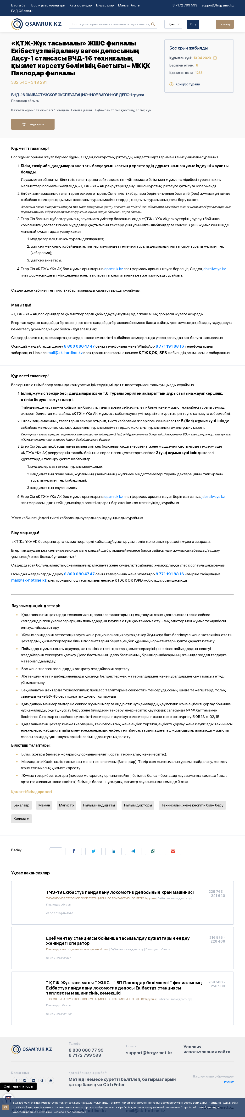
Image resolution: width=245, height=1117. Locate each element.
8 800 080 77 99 (86, 1050)
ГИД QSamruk (22, 11)
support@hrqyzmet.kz (218, 5)
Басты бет (19, 5)
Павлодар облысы (25, 101)
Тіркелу (225, 24)
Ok (6, 1107)
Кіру (193, 24)
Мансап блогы (129, 5)
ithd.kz (228, 1082)
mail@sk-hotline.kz (65, 352)
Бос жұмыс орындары (48, 5)
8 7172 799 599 (185, 5)
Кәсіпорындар (81, 5)
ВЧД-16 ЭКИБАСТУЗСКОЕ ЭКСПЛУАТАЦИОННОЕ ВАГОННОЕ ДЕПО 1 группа (77, 95)
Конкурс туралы (184, 84)
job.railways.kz (214, 269)
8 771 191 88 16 (170, 346)
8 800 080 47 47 (79, 346)
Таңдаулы (33, 124)
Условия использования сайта (207, 1049)
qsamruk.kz (113, 269)
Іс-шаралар (105, 5)
